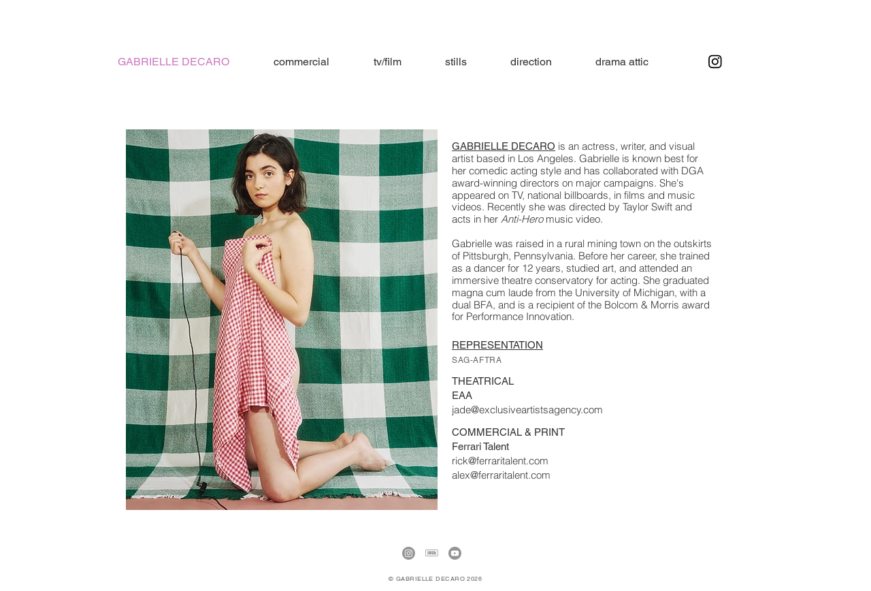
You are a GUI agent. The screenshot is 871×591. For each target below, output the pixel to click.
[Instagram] (715, 61)
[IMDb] (431, 553)
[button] (622, 61)
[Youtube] (454, 553)
